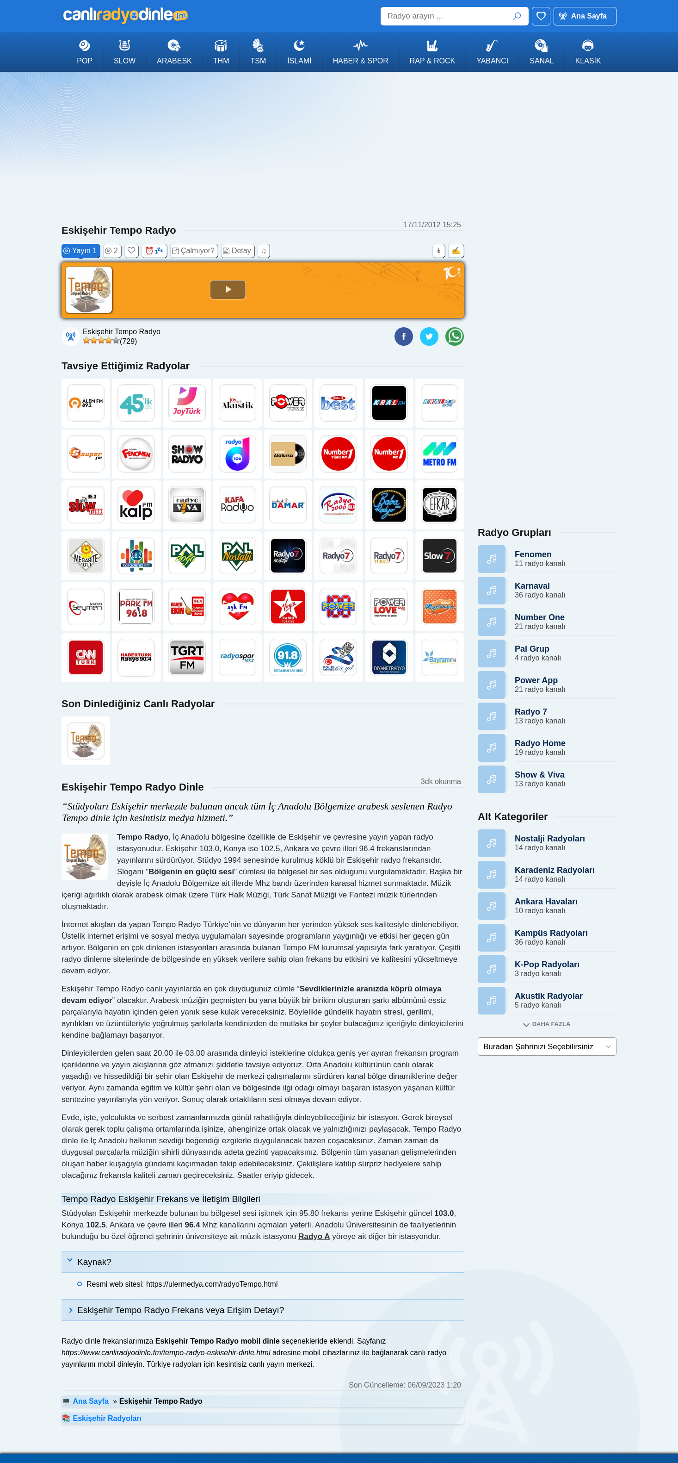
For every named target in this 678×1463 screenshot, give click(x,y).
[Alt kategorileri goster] (547, 1024)
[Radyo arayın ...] (455, 16)
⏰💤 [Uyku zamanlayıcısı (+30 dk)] (154, 251)
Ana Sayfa (589, 16)
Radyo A (314, 1236)
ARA (517, 16)
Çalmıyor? (193, 250)
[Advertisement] (339, 146)
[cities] (547, 1046)
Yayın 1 (80, 250)
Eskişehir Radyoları (107, 1418)
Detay (237, 250)
